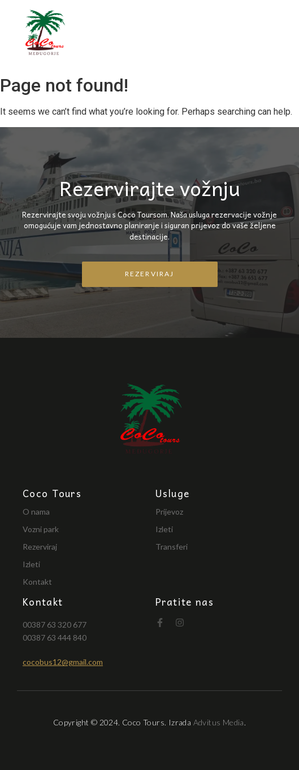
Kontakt (37, 581)
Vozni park (41, 529)
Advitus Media (218, 722)
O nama (36, 511)
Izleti (31, 564)
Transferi (171, 546)
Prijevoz (169, 511)
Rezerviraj (40, 546)
